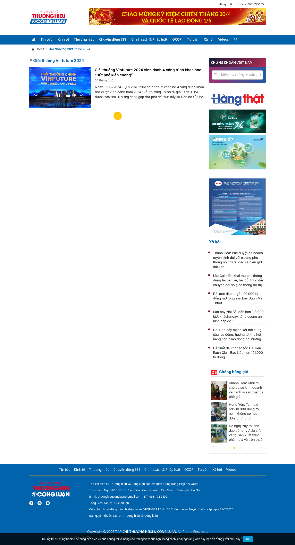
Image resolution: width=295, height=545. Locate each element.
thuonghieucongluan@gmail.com (119, 496)
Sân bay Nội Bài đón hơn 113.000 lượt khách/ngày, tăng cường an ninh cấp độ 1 (238, 316)
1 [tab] (234, 448)
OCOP (176, 39)
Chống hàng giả (233, 371)
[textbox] (237, 74)
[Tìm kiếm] (235, 39)
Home (37, 49)
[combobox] (237, 74)
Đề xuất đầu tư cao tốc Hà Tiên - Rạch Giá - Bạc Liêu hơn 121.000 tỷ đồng (238, 352)
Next (261, 447)
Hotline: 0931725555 (250, 4)
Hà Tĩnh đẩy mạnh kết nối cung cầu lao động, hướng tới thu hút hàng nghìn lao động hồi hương (237, 334)
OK (248, 539)
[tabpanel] (237, 413)
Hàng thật (225, 4)
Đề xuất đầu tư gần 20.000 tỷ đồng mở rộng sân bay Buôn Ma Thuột (237, 298)
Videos (223, 39)
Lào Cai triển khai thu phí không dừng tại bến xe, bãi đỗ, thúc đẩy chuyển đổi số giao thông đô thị (238, 280)
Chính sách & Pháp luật (149, 39)
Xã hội (208, 39)
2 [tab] (240, 448)
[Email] (48, 503)
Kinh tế (63, 39)
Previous (213, 447)
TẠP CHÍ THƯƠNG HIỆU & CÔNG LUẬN (145, 531)
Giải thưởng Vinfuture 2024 (69, 49)
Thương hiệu (84, 39)
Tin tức (46, 39)
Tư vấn (192, 39)
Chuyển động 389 (112, 39)
